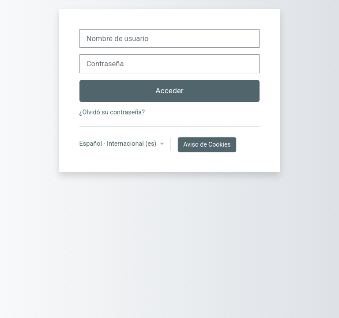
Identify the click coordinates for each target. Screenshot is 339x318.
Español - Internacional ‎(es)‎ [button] (118, 144)
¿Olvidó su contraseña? (112, 112)
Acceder (169, 90)
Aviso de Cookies (206, 144)
